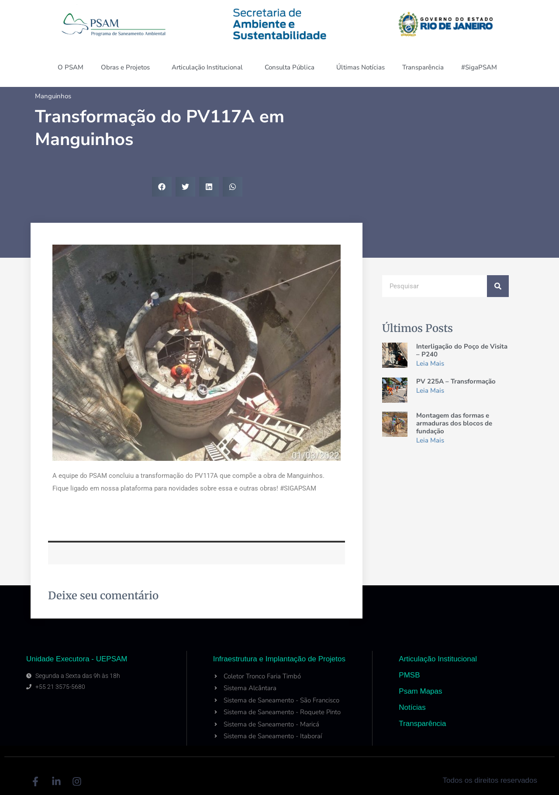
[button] (162, 187)
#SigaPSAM (481, 67)
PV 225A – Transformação (456, 381)
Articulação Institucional (209, 67)
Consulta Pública (292, 67)
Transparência (423, 67)
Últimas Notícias (360, 67)
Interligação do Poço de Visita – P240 (461, 350)
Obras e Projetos (127, 67)
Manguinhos (53, 96)
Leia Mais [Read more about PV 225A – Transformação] (430, 390)
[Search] (498, 286)
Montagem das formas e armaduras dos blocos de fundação (454, 423)
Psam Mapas (420, 691)
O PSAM (70, 67)
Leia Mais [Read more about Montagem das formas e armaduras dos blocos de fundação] (430, 440)
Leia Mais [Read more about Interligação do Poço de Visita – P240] (430, 363)
